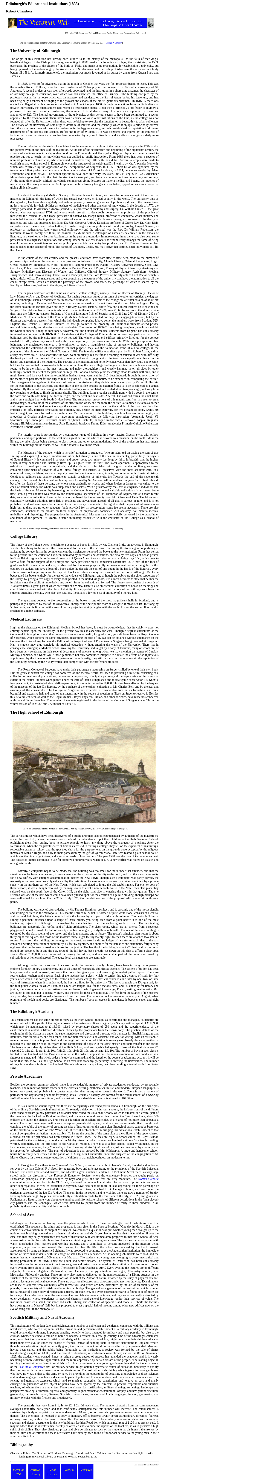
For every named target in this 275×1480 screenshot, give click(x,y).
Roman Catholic (148, 1179)
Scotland (127, 33)
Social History (113, 33)
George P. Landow (113, 43)
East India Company (30, 1366)
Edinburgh (140, 33)
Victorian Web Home (75, 33)
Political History (96, 33)
